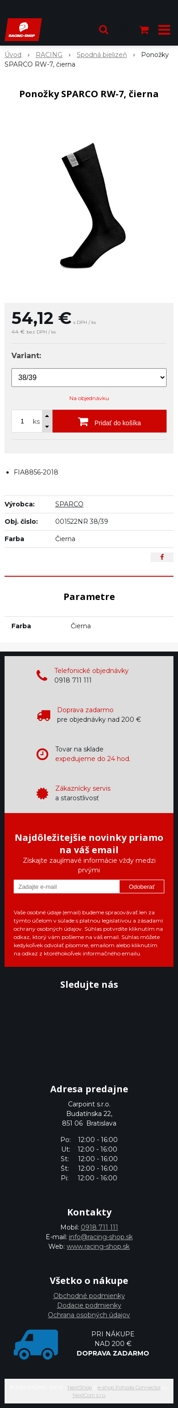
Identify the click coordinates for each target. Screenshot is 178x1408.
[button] (103, 30)
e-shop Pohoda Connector (129, 1387)
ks (36, 421)
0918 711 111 (99, 1227)
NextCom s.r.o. (89, 1395)
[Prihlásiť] (124, 30)
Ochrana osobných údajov (89, 1315)
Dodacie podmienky (89, 1305)
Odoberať (142, 886)
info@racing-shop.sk (101, 1237)
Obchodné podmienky (89, 1296)
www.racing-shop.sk (98, 1246)
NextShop (80, 1387)
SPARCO (69, 504)
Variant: (26, 355)
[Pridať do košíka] (109, 421)
